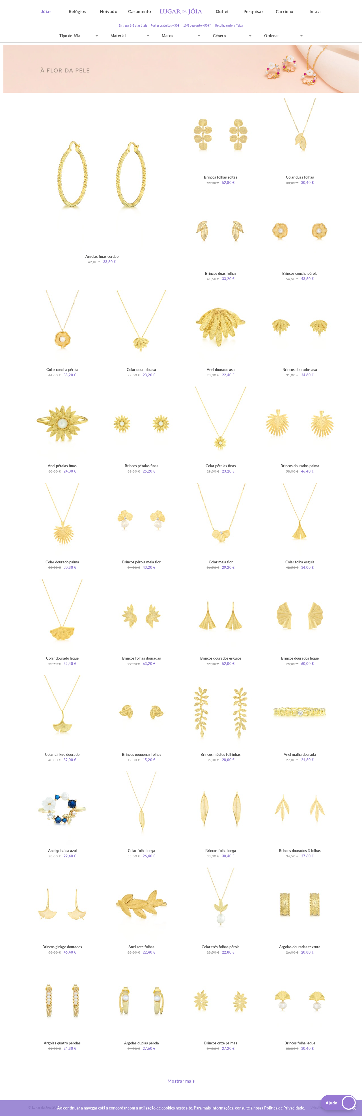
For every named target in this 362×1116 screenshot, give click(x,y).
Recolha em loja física (229, 25)
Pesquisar (254, 11)
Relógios (77, 11)
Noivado (109, 11)
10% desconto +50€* (197, 25)
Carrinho (285, 11)
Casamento (139, 11)
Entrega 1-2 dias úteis (133, 25)
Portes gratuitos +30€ (165, 25)
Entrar (315, 11)
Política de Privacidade (284, 1108)
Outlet (222, 11)
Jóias (46, 11)
